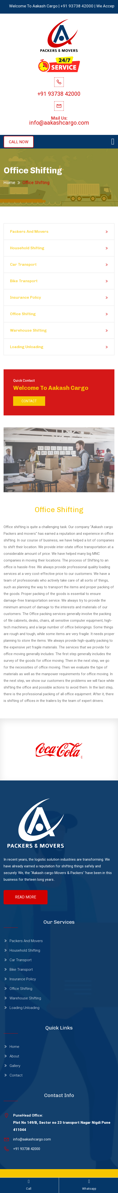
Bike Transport (24, 281)
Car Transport (23, 264)
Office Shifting (23, 314)
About (14, 1056)
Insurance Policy (25, 297)
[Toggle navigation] (112, 141)
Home (9, 182)
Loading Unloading (26, 347)
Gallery (15, 1066)
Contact (29, 401)
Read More (25, 897)
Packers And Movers (29, 231)
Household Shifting (27, 248)
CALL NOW (18, 141)
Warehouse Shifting (28, 330)
